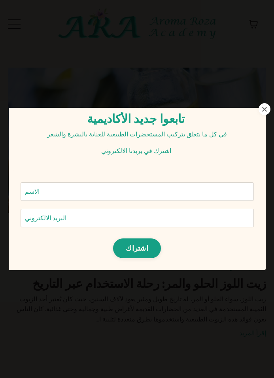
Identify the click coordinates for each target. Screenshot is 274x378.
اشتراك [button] (137, 248)
